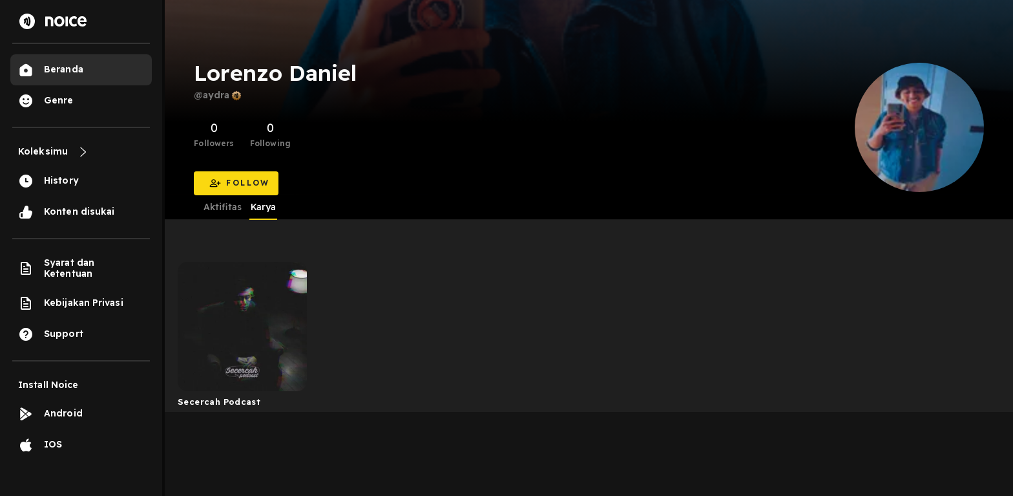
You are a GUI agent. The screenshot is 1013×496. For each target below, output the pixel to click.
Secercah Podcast (219, 401)
